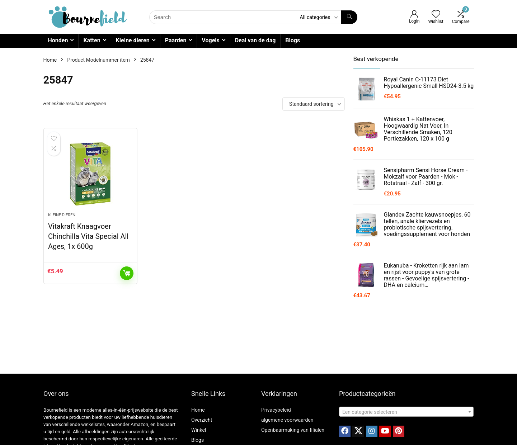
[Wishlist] (436, 15)
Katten (91, 40)
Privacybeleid (276, 410)
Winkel (198, 430)
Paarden (176, 40)
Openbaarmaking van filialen (292, 430)
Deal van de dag (255, 40)
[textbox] (406, 412)
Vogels (210, 40)
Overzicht (201, 420)
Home (50, 60)
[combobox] (406, 412)
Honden (58, 40)
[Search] (349, 17)
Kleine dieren (133, 40)
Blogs (292, 40)
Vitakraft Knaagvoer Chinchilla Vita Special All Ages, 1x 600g (88, 236)
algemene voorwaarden (287, 420)
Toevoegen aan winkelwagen (126, 273)
